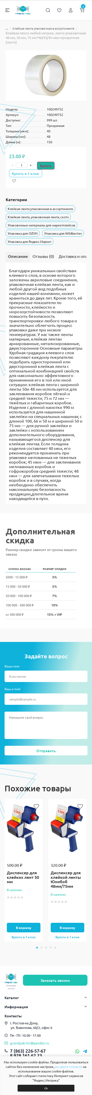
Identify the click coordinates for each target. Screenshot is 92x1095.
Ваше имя (12, 666)
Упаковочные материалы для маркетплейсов (41, 225)
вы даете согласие (68, 1066)
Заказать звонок (55, 980)
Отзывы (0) (43, 256)
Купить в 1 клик (25, 173)
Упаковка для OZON (22, 233)
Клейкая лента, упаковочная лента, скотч (38, 217)
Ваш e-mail (12, 689)
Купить (46, 165)
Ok (46, 1088)
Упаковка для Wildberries (63, 233)
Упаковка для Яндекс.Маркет (29, 241)
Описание (18, 256)
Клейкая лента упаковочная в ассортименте (43, 28)
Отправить (46, 750)
